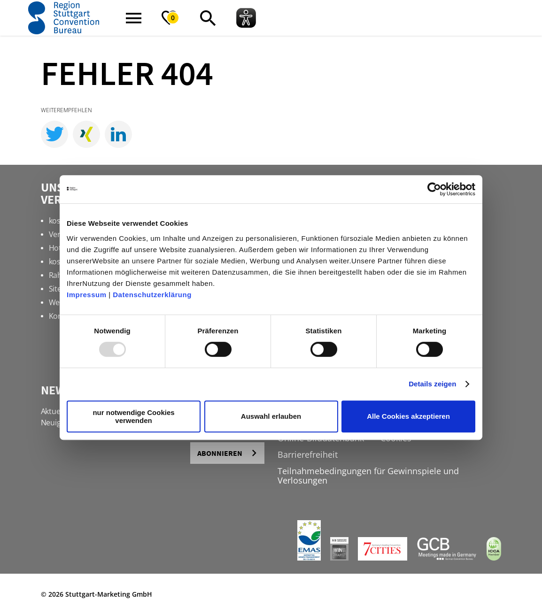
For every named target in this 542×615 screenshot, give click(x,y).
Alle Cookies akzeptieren (408, 416)
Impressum (87, 295)
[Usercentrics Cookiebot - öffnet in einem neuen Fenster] (434, 189)
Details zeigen (432, 384)
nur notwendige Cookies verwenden (133, 416)
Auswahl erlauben (271, 416)
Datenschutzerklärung (152, 295)
